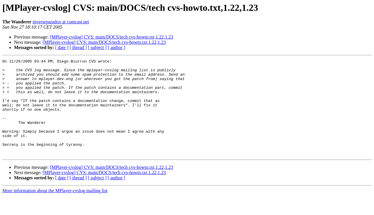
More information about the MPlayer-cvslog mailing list (55, 209)
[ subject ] (97, 47)
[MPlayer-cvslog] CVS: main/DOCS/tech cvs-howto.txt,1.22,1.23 (111, 36)
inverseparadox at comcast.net (60, 21)
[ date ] (61, 47)
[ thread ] (78, 47)
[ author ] (116, 47)
